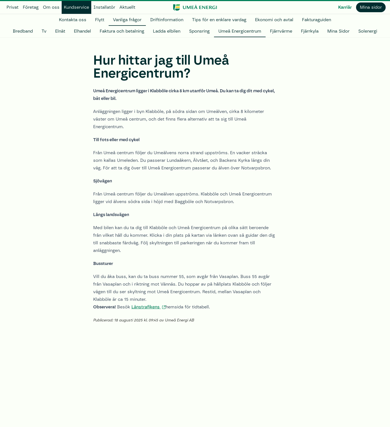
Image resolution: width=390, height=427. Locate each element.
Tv (44, 31)
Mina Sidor (338, 31)
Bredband (23, 31)
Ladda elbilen (166, 31)
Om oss (51, 7)
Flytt (99, 19)
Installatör (104, 7)
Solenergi (367, 31)
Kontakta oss (72, 19)
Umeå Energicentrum (239, 31)
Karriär (345, 7)
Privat (12, 7)
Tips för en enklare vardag (219, 19)
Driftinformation (166, 19)
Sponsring (199, 31)
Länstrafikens (146, 306)
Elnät (60, 31)
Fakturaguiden (316, 19)
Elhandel (82, 31)
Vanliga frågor (127, 19)
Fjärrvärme (281, 31)
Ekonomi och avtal (274, 19)
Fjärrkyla (310, 31)
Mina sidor (371, 7)
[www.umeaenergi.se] (195, 7)
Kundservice (76, 7)
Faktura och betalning (122, 31)
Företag (31, 7)
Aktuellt (127, 7)
